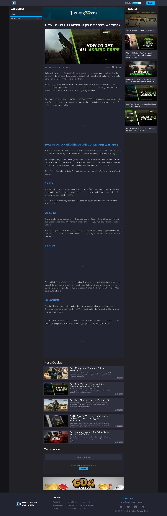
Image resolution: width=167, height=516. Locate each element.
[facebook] (113, 67)
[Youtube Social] (128, 507)
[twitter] (116, 67)
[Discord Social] (135, 507)
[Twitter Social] (121, 507)
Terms (146, 511)
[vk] (120, 67)
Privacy (140, 511)
